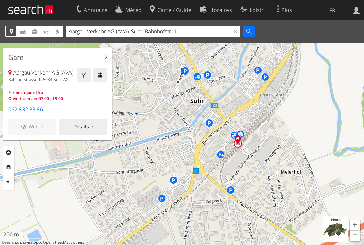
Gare (15, 57)
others (78, 242)
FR (332, 10)
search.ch (13, 242)
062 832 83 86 (25, 109)
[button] (355, 225)
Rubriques (8, 153)
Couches (8, 167)
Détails (81, 126)
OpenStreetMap (57, 242)
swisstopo (32, 242)
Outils (8, 182)
